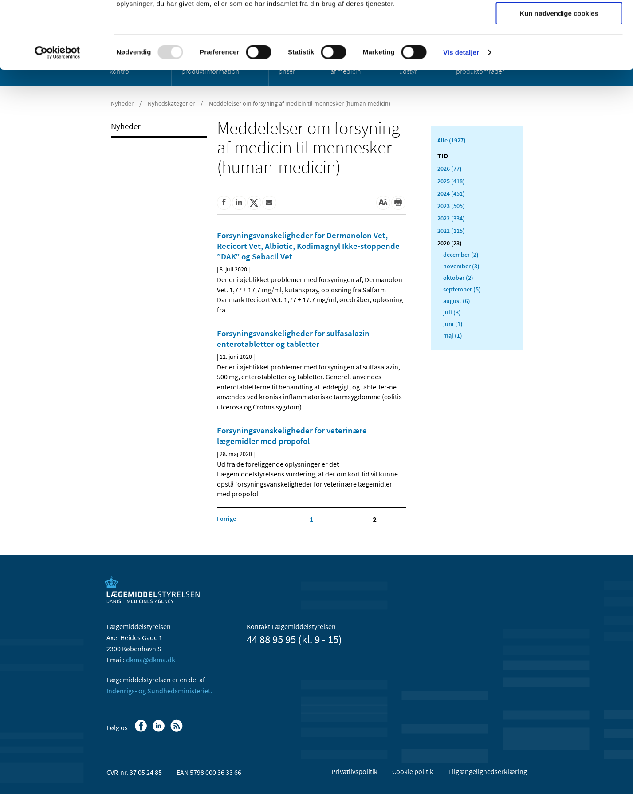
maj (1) (452, 335)
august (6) (456, 301)
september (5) (462, 289)
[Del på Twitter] (254, 203)
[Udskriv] (398, 203)
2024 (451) (451, 193)
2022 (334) (451, 218)
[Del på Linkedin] (239, 203)
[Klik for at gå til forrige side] (226, 519)
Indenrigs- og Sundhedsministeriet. (159, 690)
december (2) (461, 255)
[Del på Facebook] (224, 203)
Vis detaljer (461, 113)
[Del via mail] (269, 203)
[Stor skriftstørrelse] (383, 203)
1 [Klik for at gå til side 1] (312, 519)
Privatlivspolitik (354, 771)
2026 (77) (449, 169)
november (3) (461, 266)
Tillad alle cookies (559, 22)
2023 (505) (451, 206)
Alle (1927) (451, 140)
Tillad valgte (559, 48)
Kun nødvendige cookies (558, 74)
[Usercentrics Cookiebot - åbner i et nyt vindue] (57, 113)
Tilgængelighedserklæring (487, 771)
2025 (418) (451, 181)
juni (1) (453, 324)
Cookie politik (412, 771)
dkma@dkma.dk (150, 659)
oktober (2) (458, 278)
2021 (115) (451, 231)
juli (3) (452, 312)
